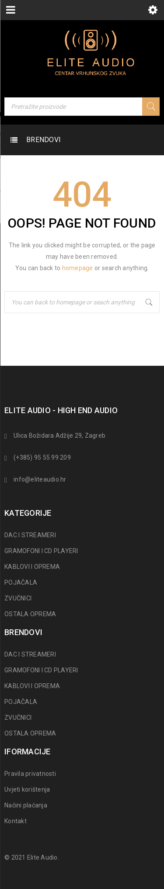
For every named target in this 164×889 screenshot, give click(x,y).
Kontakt (15, 821)
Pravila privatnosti (30, 773)
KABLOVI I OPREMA (32, 566)
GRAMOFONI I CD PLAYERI (41, 550)
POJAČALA (20, 582)
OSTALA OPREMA (30, 614)
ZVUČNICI (17, 598)
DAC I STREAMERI (30, 535)
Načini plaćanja (25, 805)
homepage (77, 267)
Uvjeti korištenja (27, 789)
